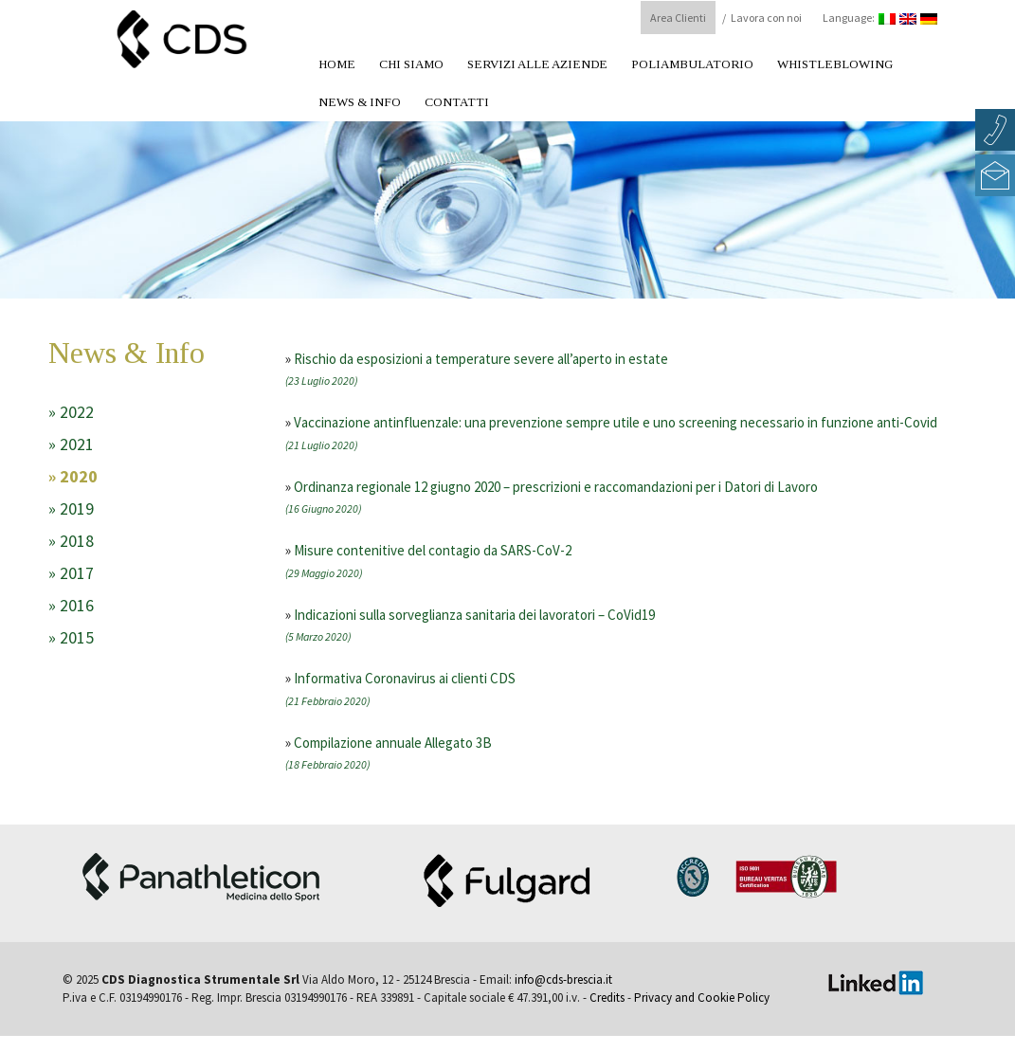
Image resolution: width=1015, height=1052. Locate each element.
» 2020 (73, 476)
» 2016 (71, 605)
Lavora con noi (766, 17)
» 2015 (71, 637)
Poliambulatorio (692, 64)
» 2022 (71, 412)
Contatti (457, 102)
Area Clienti (678, 17)
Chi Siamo (411, 64)
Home (336, 64)
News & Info (359, 102)
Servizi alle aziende (537, 64)
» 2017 (71, 573)
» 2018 (71, 541)
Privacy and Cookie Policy (702, 997)
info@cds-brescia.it (563, 979)
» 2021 (71, 444)
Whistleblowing (835, 64)
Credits (607, 997)
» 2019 (71, 508)
